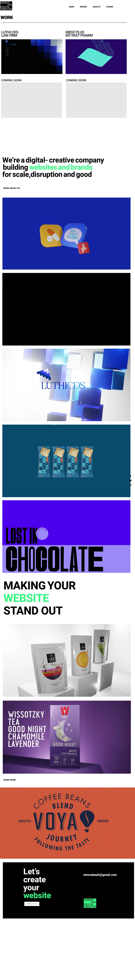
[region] (67, 234)
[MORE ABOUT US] (11, 188)
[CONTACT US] (31, 904)
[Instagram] (130, 485)
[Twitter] (130, 480)
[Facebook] (130, 476)
